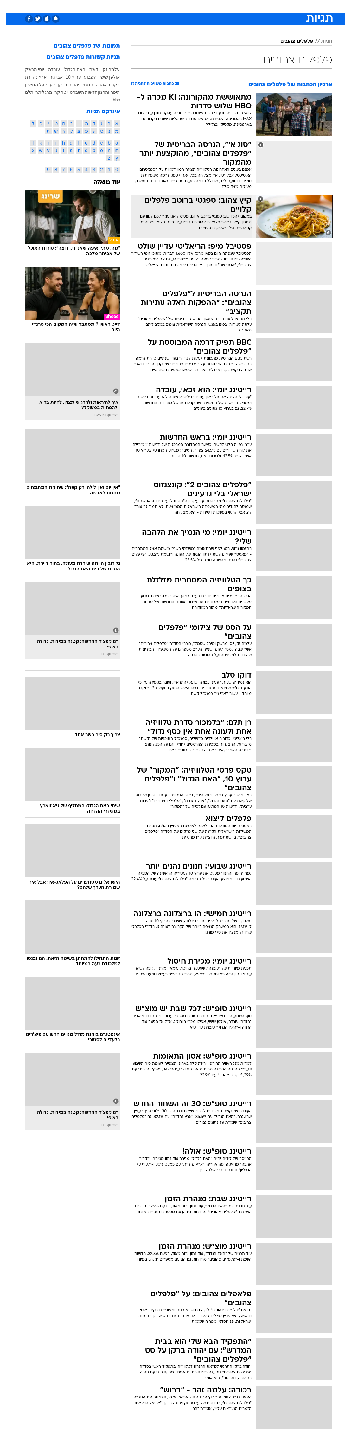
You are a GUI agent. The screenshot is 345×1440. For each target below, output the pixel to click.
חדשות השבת (79, 92)
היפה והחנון (103, 92)
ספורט (254, 6)
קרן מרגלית (43, 92)
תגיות (320, 41)
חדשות (273, 6)
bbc (110, 99)
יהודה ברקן (62, 84)
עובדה (48, 69)
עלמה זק (105, 69)
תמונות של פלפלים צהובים (81, 46)
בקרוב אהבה (102, 84)
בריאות (165, 6)
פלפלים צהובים (290, 41)
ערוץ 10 (67, 77)
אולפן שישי (104, 77)
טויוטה (60, 92)
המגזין (81, 84)
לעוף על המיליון (34, 84)
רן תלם (25, 92)
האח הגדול (68, 69)
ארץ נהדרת (30, 77)
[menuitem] (270, 6)
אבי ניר (50, 77)
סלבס (216, 6)
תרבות (234, 6)
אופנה (102, 6)
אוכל (184, 6)
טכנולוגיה (124, 6)
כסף (200, 6)
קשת (88, 69)
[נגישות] (9, 6)
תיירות (146, 6)
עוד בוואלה (101, 182)
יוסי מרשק (28, 69)
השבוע (84, 77)
